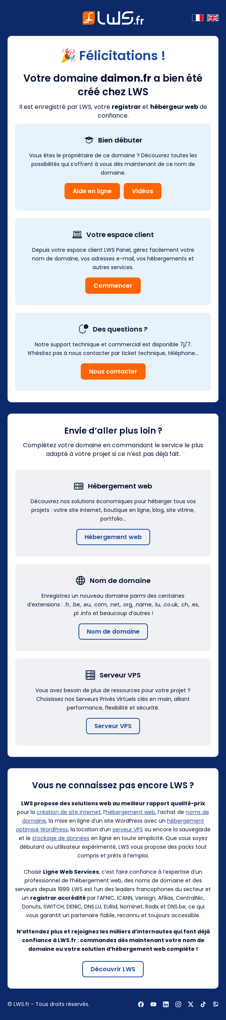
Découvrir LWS (113, 969)
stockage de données (60, 838)
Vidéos (142, 191)
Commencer (113, 285)
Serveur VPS (113, 726)
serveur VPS (127, 829)
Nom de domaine (113, 631)
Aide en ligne (92, 191)
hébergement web (130, 812)
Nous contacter (113, 371)
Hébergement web (113, 537)
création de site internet (69, 812)
